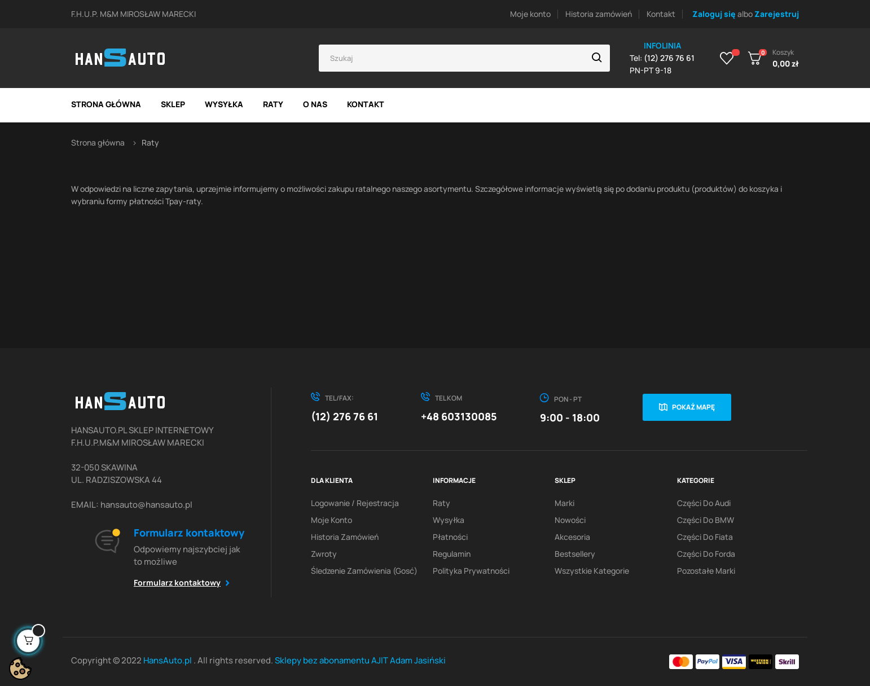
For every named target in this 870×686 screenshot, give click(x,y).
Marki (564, 503)
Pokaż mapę (693, 407)
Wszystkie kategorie (592, 570)
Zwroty (324, 553)
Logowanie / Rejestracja (355, 503)
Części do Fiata (705, 536)
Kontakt (661, 13)
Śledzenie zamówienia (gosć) (364, 570)
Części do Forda (706, 553)
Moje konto (530, 13)
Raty (441, 503)
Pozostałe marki (706, 570)
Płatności (450, 536)
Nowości (570, 519)
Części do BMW (705, 519)
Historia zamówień (598, 13)
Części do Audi (704, 503)
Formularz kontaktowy (177, 582)
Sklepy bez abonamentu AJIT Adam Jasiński (360, 660)
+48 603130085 (459, 416)
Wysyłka (448, 519)
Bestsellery (575, 553)
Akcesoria (572, 536)
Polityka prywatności (471, 570)
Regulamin (452, 553)
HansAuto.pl (168, 660)
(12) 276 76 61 (344, 416)
